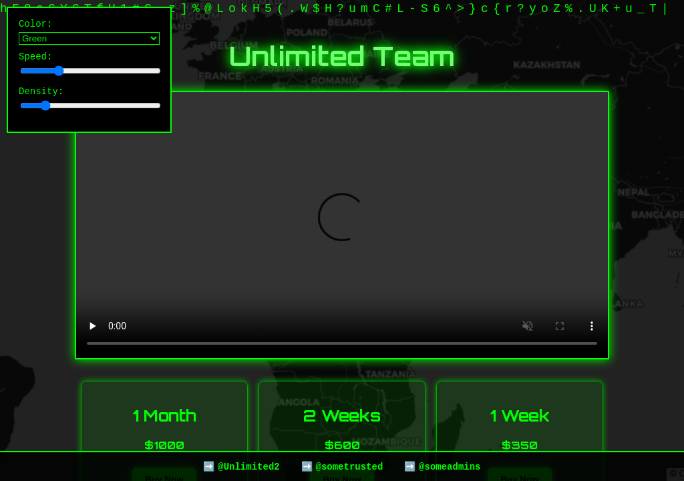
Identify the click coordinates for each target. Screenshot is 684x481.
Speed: (89, 67)
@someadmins (449, 466)
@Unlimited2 (248, 466)
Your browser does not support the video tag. (342, 225)
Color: (89, 33)
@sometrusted (349, 466)
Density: (89, 104)
